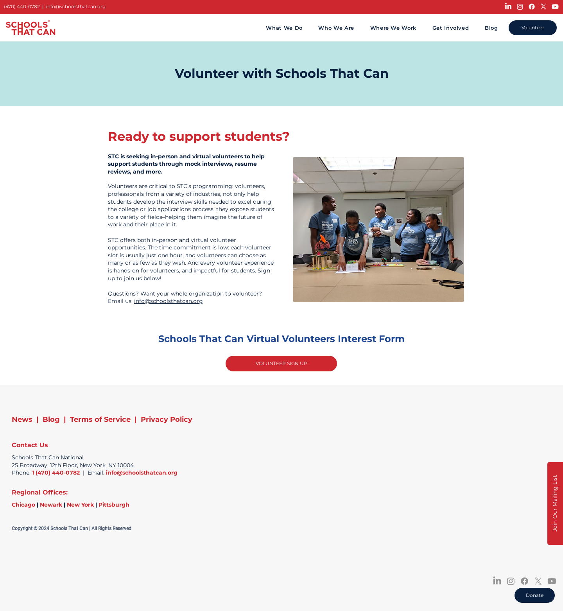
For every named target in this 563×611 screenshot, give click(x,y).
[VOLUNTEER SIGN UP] (281, 363)
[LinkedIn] (508, 7)
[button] (555, 503)
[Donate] (534, 595)
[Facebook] (532, 7)
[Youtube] (555, 7)
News (22, 419)
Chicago (23, 504)
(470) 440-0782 (22, 6)
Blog (51, 419)
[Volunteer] (532, 28)
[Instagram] (520, 7)
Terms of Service (100, 419)
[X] (543, 7)
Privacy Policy (166, 419)
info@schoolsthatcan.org (76, 6)
